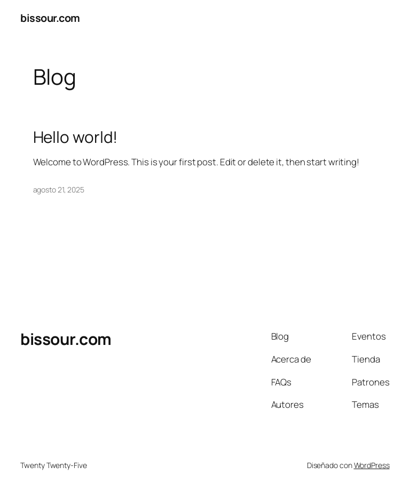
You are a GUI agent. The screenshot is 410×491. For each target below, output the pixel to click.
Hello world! (75, 137)
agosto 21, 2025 (59, 189)
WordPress (372, 465)
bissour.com (50, 18)
